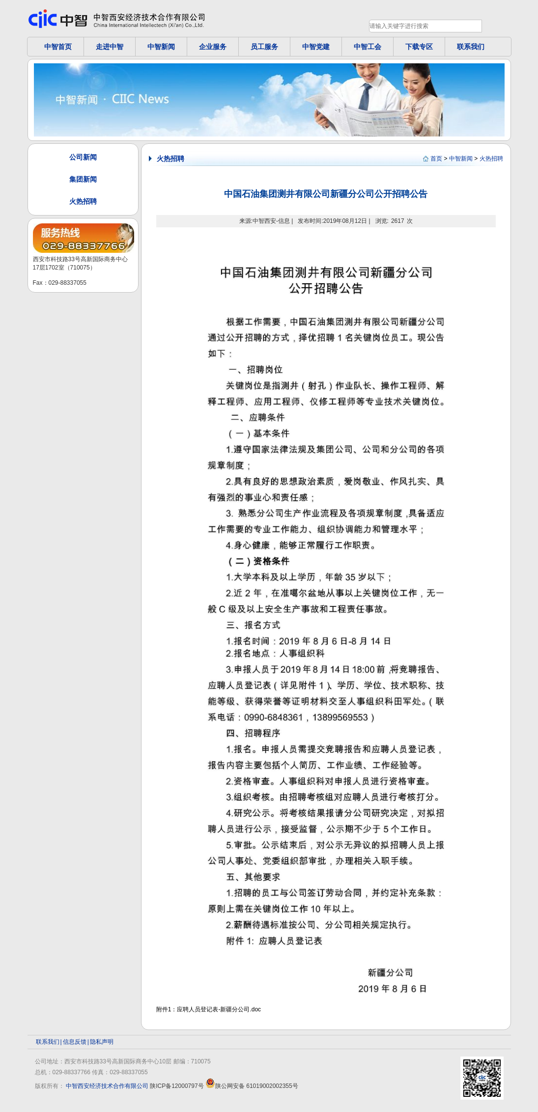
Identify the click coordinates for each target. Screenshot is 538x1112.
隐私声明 (101, 1041)
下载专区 (419, 47)
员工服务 (264, 47)
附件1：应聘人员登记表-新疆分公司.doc (208, 1009)
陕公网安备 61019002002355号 (251, 1086)
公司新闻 (83, 157)
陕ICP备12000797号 (176, 1086)
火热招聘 (83, 201)
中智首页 (58, 47)
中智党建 (316, 47)
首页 (436, 158)
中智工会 (367, 47)
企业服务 (213, 47)
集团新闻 (83, 179)
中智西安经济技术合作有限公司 (107, 1086)
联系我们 (470, 47)
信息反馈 (74, 1041)
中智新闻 (161, 47)
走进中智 (109, 47)
